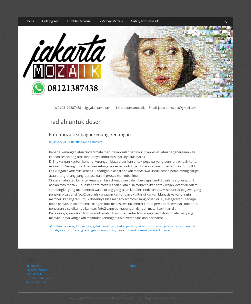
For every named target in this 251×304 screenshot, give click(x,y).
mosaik (121, 230)
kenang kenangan (85, 230)
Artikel (133, 266)
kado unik (66, 230)
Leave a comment (90, 142)
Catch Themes (172, 298)
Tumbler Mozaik (78, 21)
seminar (143, 230)
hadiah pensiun (126, 226)
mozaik (132, 230)
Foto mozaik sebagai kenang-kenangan (90, 134)
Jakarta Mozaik (100, 298)
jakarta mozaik (173, 226)
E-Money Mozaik (110, 21)
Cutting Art (50, 21)
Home (29, 21)
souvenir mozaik (160, 230)
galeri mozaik (101, 226)
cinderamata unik (63, 226)
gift (113, 226)
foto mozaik (83, 226)
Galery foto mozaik (145, 21)
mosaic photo (106, 230)
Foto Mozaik (33, 274)
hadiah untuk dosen (150, 226)
